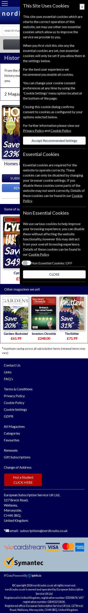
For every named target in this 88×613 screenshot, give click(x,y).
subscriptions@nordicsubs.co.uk (44, 531)
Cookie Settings (15, 409)
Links (8, 372)
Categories (12, 433)
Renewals (11, 450)
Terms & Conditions (18, 389)
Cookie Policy (14, 403)
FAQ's (8, 379)
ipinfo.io (34, 575)
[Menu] (4, 3)
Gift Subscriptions (17, 457)
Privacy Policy (14, 396)
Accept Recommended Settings (54, 140)
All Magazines (14, 426)
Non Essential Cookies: (51, 263)
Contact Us (12, 365)
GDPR (8, 416)
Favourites (11, 440)
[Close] (82, 7)
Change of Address (18, 467)
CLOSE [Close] (54, 274)
